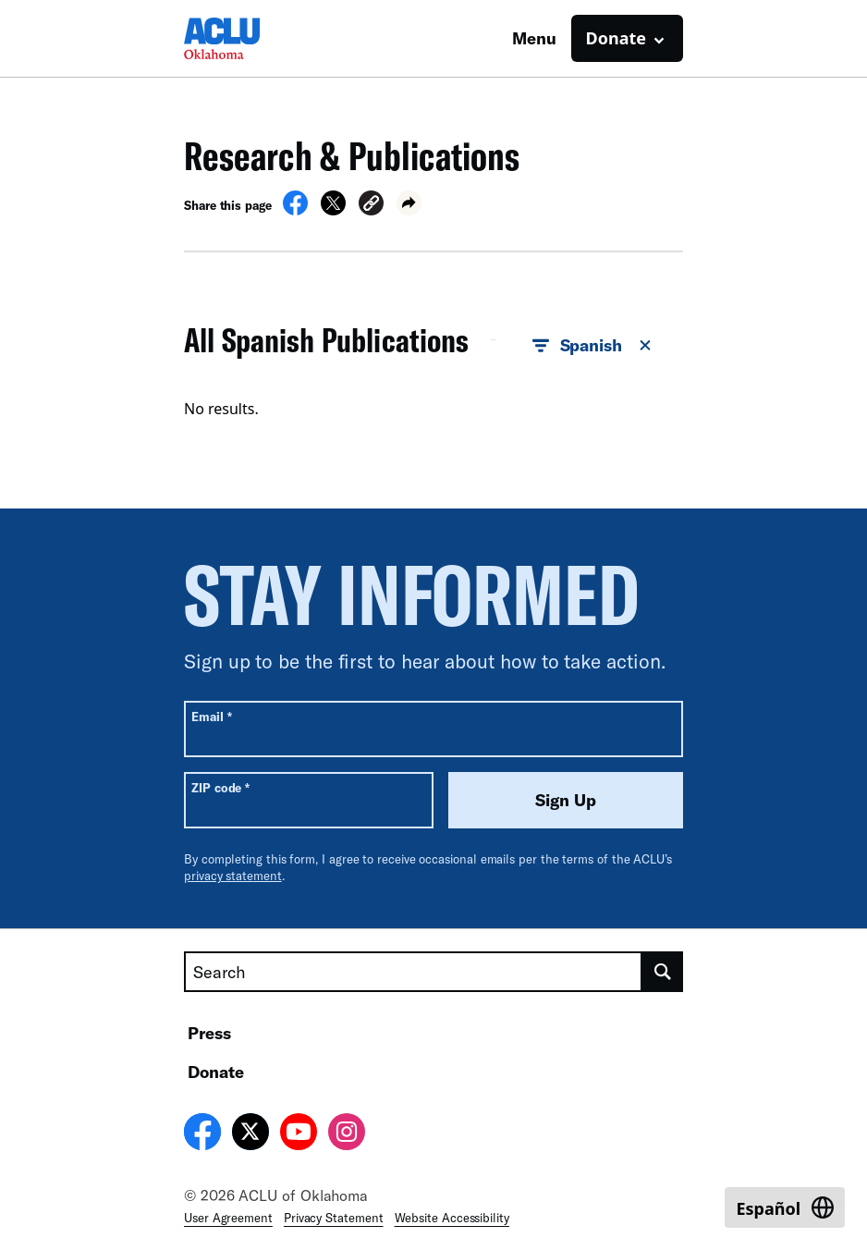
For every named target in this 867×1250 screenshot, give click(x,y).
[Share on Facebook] (295, 210)
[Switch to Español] (785, 1207)
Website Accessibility (452, 1217)
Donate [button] (616, 38)
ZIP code (220, 787)
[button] (371, 205)
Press (209, 1033)
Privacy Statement (334, 1217)
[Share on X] (333, 210)
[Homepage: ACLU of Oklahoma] (248, 38)
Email (211, 716)
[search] (662, 971)
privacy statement (233, 875)
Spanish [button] (592, 346)
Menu (534, 38)
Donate (216, 1071)
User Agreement (228, 1217)
